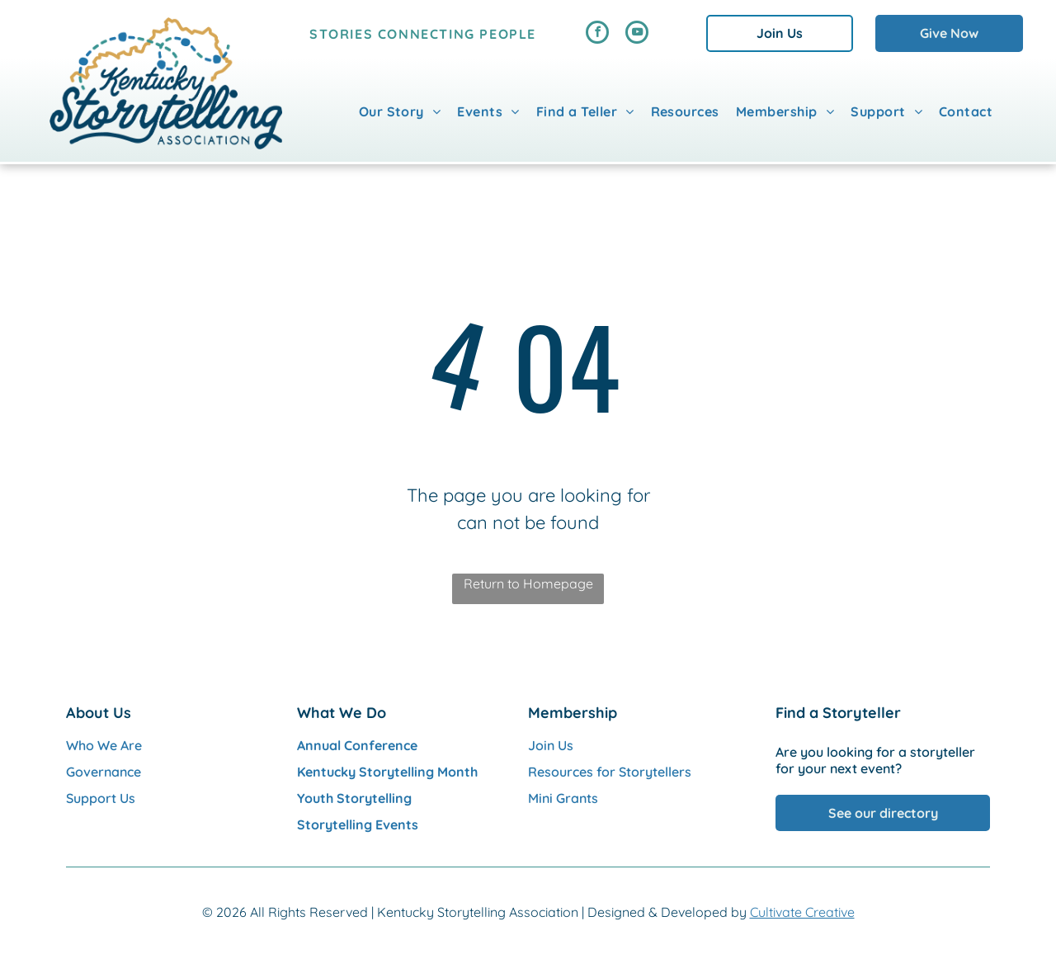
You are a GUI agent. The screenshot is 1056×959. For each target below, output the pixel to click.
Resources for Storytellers (609, 771)
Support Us (100, 798)
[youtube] (636, 34)
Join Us (550, 745)
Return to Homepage (528, 583)
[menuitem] (400, 111)
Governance (103, 771)
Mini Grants (563, 798)
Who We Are (104, 745)
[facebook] (597, 34)
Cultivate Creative (802, 912)
